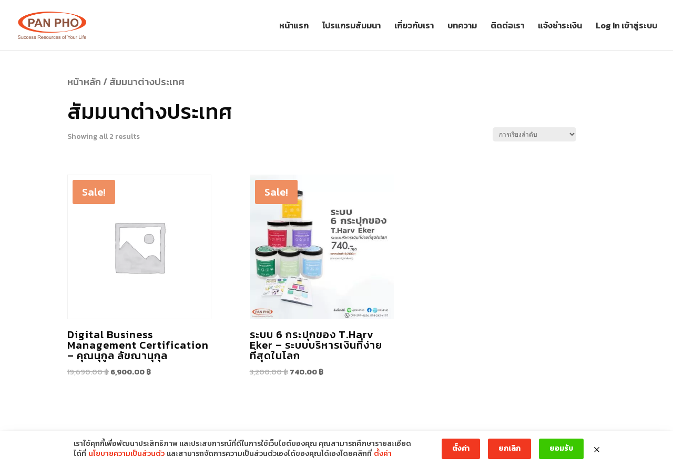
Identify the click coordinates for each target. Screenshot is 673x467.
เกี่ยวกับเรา (414, 27)
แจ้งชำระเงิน (560, 27)
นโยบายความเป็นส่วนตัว (126, 454)
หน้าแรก (294, 27)
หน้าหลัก (84, 82)
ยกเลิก (509, 448)
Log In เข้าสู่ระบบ (626, 27)
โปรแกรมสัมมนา (351, 27)
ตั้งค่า (383, 454)
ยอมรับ (561, 448)
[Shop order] (534, 134)
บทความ (462, 27)
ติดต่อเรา (507, 27)
